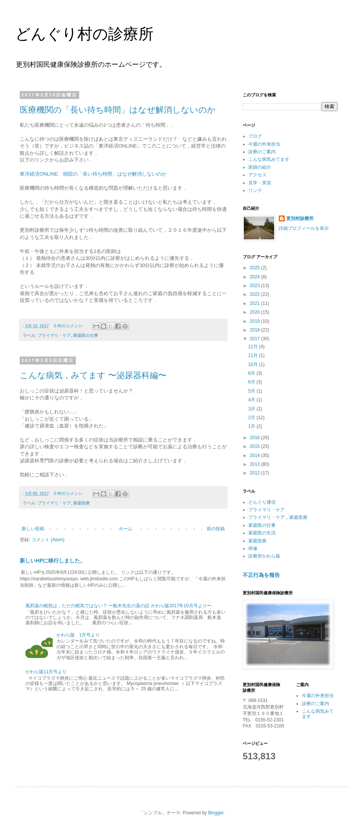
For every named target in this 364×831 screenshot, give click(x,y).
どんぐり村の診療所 (84, 33)
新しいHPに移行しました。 (53, 561)
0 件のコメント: (69, 326)
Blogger (216, 812)
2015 (255, 446)
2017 (255, 338)
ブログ (255, 136)
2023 (255, 285)
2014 (255, 455)
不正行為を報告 (261, 575)
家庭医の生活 (262, 533)
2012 (255, 473)
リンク (255, 190)
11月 (253, 355)
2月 (252, 417)
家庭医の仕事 (85, 335)
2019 (255, 321)
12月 (253, 346)
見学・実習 (259, 182)
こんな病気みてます (268, 159)
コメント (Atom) (47, 539)
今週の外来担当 (264, 144)
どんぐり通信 (262, 502)
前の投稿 (216, 528)
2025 (255, 267)
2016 (255, 437)
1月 (252, 426)
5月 (252, 391)
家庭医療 (81, 503)
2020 (255, 312)
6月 (252, 382)
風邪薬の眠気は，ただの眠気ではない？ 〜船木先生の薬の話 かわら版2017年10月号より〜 (118, 605)
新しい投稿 (33, 528)
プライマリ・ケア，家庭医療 (278, 517)
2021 (255, 303)
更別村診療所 (300, 218)
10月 (253, 364)
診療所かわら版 (264, 556)
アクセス (257, 175)
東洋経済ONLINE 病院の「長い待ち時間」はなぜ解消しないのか (93, 174)
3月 (252, 409)
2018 (255, 330)
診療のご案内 (262, 151)
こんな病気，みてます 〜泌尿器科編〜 (93, 375)
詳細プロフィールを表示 (304, 228)
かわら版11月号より (46, 671)
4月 (252, 399)
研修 (252, 548)
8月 (252, 373)
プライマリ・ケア (54, 335)
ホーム (125, 528)
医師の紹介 (259, 167)
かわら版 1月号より (78, 635)
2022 (255, 294)
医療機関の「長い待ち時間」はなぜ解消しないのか (118, 110)
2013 (255, 464)
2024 (255, 277)
